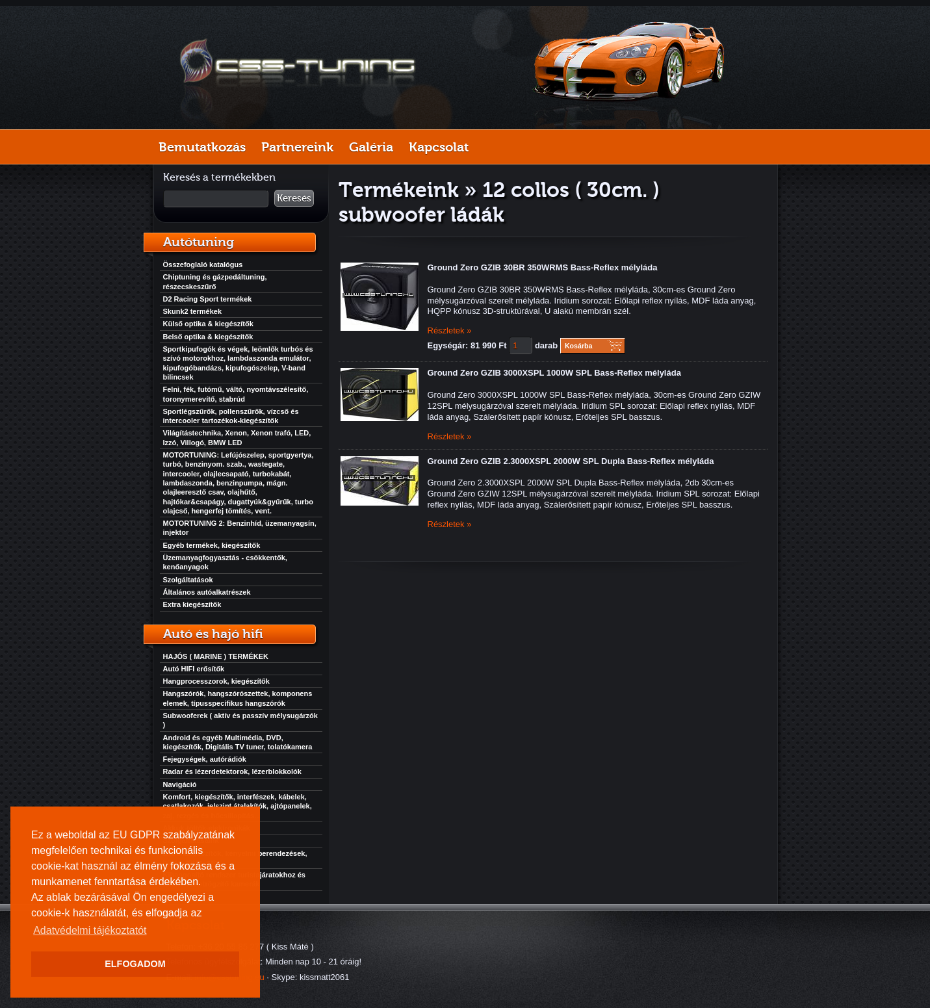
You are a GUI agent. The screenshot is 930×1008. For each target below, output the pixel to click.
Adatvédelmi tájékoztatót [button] (89, 930)
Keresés (294, 198)
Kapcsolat (439, 147)
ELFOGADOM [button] (135, 964)
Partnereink (297, 147)
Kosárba (579, 346)
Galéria (371, 147)
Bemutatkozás (202, 147)
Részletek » (450, 330)
